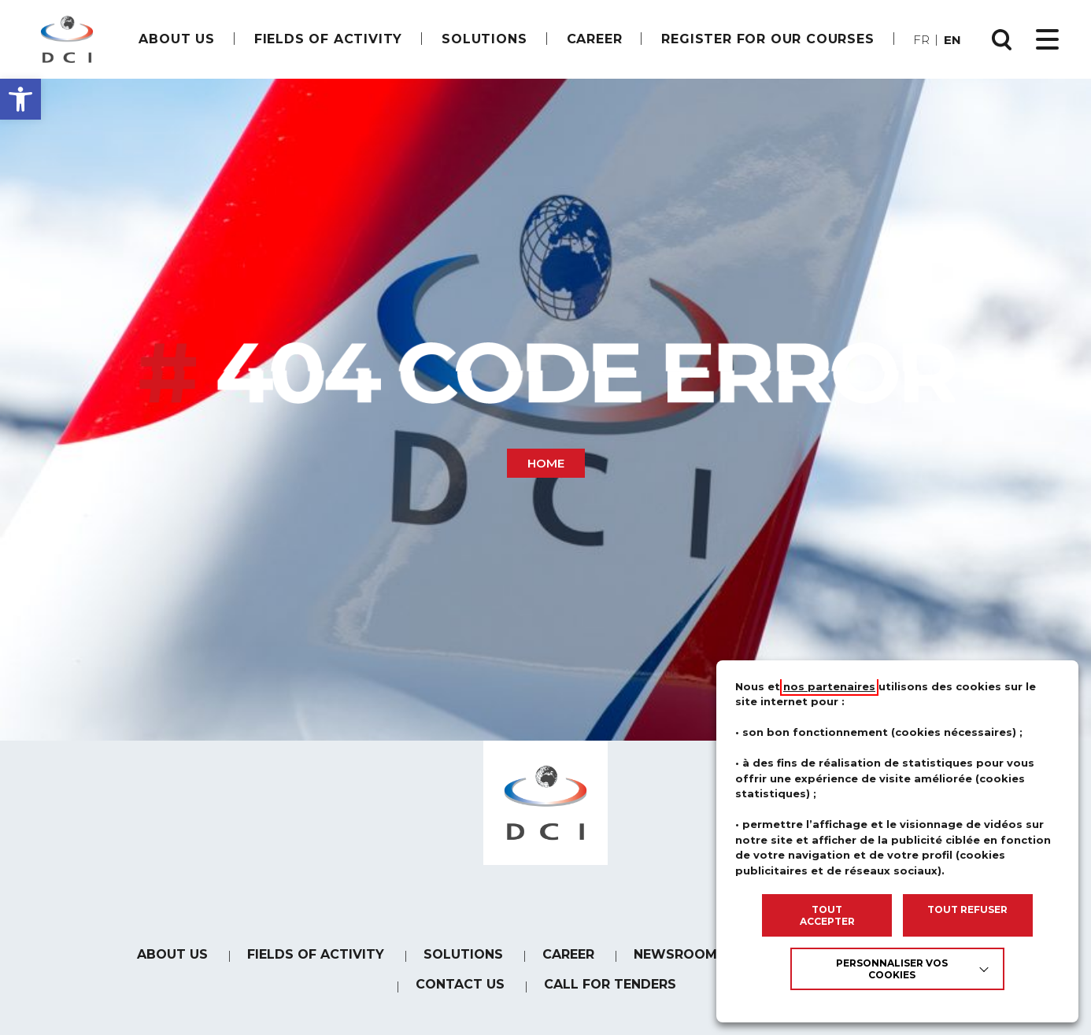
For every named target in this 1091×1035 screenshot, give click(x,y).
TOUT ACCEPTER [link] (827, 915)
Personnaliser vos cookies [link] (892, 969)
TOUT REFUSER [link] (967, 909)
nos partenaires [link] (829, 686)
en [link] (952, 39)
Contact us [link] (460, 996)
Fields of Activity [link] (328, 38)
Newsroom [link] (675, 963)
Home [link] (545, 463)
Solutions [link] (484, 38)
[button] (20, 99)
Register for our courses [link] (767, 38)
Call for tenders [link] (610, 996)
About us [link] (176, 38)
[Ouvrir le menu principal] (1047, 39)
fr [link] (921, 39)
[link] (67, 39)
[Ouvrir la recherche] (1002, 39)
